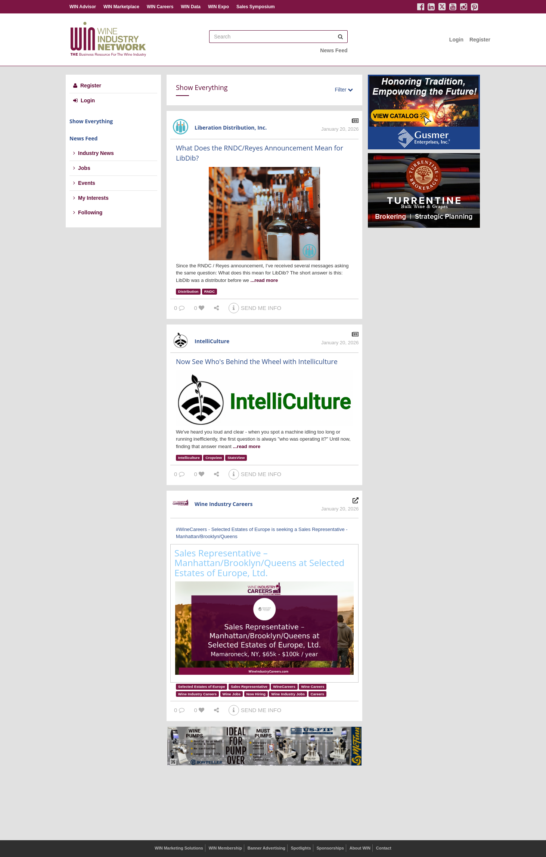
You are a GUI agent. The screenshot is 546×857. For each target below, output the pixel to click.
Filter (344, 90)
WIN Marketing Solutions (179, 848)
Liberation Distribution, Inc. (231, 127)
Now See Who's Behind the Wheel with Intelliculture (257, 361)
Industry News (93, 153)
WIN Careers (160, 6)
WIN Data (191, 6)
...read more (264, 280)
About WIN (360, 848)
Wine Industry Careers (223, 503)
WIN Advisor (82, 6)
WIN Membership (225, 848)
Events (84, 183)
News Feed (333, 50)
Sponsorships (330, 848)
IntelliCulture (212, 341)
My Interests (91, 198)
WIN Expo (218, 6)
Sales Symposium (255, 6)
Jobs (81, 168)
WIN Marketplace (121, 6)
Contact (383, 848)
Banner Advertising (266, 848)
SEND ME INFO (255, 308)
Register (479, 40)
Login (456, 40)
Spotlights (301, 848)
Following (87, 212)
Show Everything (91, 121)
